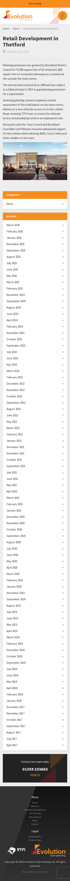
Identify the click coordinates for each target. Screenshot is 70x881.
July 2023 (12, 352)
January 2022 (14, 440)
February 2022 (15, 434)
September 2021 (16, 466)
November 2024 (15, 295)
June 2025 (12, 269)
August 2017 (14, 732)
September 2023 (16, 345)
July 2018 (12, 669)
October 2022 (14, 396)
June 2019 (12, 618)
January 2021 (14, 510)
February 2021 (15, 504)
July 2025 (12, 263)
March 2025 (13, 282)
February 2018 (15, 694)
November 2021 (15, 453)
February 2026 (15, 231)
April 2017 (12, 745)
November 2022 (15, 390)
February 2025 (15, 288)
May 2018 (12, 681)
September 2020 (16, 536)
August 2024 (14, 307)
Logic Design (42, 871)
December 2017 (15, 707)
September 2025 (16, 250)
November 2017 (15, 713)
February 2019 (15, 643)
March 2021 (13, 498)
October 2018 (14, 656)
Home (35, 802)
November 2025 (15, 244)
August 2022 (14, 409)
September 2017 (16, 726)
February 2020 (15, 580)
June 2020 (12, 555)
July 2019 (12, 612)
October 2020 (14, 529)
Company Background (35, 809)
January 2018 (14, 700)
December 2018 (15, 650)
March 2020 (13, 574)
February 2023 (15, 377)
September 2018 (16, 662)
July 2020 (12, 548)
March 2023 (13, 371)
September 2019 (16, 599)
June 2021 (12, 479)
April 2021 (12, 491)
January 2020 (14, 586)
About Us (35, 806)
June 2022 (12, 415)
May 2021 (12, 485)
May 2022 (12, 421)
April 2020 (12, 567)
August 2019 (14, 605)
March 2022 (13, 428)
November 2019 (15, 593)
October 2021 (14, 459)
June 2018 (12, 675)
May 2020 (12, 561)
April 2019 (12, 631)
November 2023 (15, 333)
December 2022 (15, 383)
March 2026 (13, 225)
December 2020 (15, 517)
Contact (35, 824)
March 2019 (13, 637)
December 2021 (15, 447)
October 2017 (14, 720)
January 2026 (14, 238)
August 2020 (14, 542)
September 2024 (16, 301)
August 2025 (14, 257)
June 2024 (12, 314)
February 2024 (15, 326)
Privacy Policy (35, 840)
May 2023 (12, 364)
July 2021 (12, 472)
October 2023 (14, 339)
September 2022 (16, 402)
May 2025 (12, 276)
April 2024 (12, 320)
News (10, 204)
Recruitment (35, 817)
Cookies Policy (35, 836)
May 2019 (12, 624)
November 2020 (15, 523)
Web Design (27, 871)
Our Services (35, 813)
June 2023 (12, 358)
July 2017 (12, 739)
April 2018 (12, 688)
